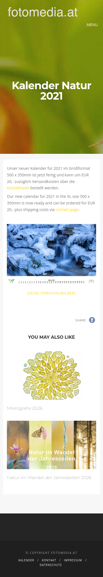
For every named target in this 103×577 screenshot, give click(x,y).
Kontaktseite (18, 187)
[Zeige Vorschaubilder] (51, 293)
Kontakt (49, 560)
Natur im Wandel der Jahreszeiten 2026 (49, 477)
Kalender (26, 560)
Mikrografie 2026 (24, 408)
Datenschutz (51, 565)
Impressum (73, 560)
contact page (67, 209)
